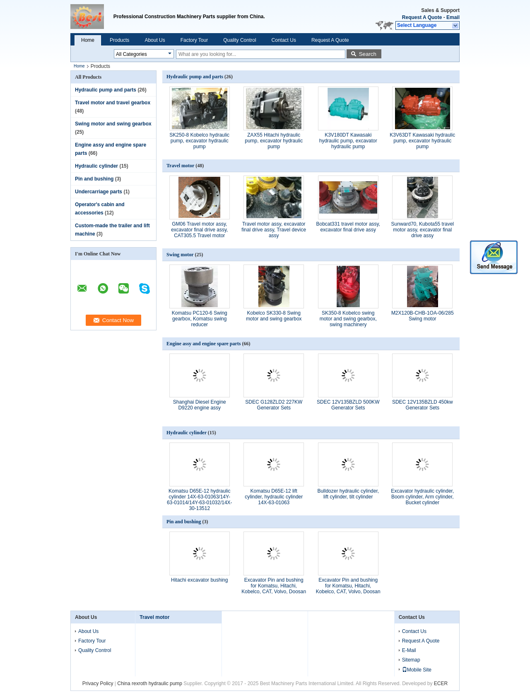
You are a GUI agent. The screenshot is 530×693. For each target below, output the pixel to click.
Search (367, 54)
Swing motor (179, 254)
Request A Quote (422, 17)
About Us (155, 40)
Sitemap (411, 660)
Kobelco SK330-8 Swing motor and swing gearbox (274, 316)
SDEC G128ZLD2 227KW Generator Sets (273, 405)
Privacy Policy (97, 683)
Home (87, 40)
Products (119, 40)
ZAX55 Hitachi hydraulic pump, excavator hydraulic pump (274, 140)
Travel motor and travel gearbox (112, 103)
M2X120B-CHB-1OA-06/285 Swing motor (422, 316)
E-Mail (409, 650)
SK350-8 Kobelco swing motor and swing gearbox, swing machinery (348, 318)
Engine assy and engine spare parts (203, 343)
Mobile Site (416, 670)
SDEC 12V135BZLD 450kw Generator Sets (422, 405)
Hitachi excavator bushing (199, 580)
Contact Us (284, 40)
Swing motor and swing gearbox (113, 124)
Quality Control (239, 40)
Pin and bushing (94, 179)
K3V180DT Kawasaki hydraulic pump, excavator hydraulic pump (348, 140)
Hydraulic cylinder (96, 166)
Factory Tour (194, 40)
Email (453, 17)
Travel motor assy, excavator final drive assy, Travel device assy (273, 229)
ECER (441, 683)
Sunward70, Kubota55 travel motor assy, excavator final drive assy (422, 229)
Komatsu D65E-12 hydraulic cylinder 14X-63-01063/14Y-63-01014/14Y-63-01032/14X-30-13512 (199, 499)
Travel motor (180, 165)
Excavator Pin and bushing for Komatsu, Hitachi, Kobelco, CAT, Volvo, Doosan (273, 585)
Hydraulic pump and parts (105, 90)
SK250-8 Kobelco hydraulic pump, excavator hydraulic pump (199, 140)
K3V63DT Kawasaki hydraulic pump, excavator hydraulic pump (422, 140)
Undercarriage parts (98, 192)
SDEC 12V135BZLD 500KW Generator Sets (348, 405)
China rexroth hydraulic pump (149, 683)
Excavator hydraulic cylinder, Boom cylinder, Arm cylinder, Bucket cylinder (422, 496)
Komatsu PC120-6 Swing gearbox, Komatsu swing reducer (199, 318)
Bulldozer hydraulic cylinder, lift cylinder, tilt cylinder (348, 494)
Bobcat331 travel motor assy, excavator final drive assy (348, 227)
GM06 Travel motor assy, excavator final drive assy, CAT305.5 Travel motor (199, 229)
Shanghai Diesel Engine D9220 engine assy (199, 405)
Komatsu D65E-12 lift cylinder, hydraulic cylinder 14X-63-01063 (274, 496)
